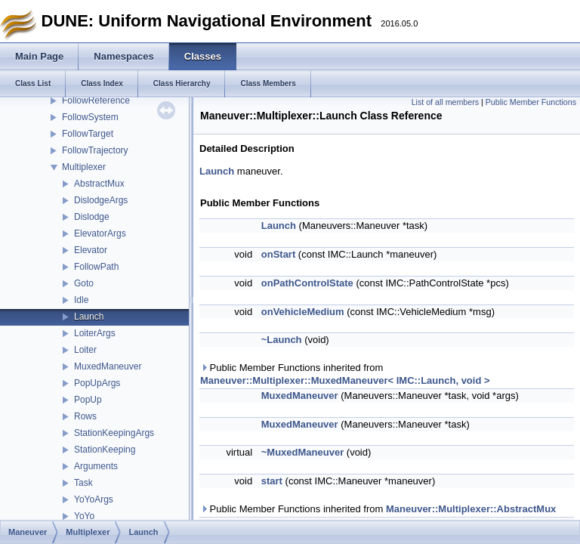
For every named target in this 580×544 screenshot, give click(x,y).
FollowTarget (87, 133)
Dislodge (92, 217)
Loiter (85, 350)
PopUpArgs (97, 383)
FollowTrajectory (95, 150)
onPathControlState (307, 283)
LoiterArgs (95, 333)
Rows (85, 416)
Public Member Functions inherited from (345, 374)
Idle (81, 300)
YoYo (84, 516)
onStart (278, 254)
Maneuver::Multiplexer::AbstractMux (471, 509)
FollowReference (96, 100)
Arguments (96, 466)
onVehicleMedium (302, 311)
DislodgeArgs (101, 200)
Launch (88, 316)
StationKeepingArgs (114, 433)
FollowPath (96, 266)
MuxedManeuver (107, 366)
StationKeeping (104, 449)
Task (83, 483)
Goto (84, 283)
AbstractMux (99, 183)
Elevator (90, 250)
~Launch (281, 339)
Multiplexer (84, 167)
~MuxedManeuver (302, 452)
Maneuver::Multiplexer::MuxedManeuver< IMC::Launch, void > (345, 380)
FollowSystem (90, 117)
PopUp (88, 399)
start (271, 481)
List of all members (445, 102)
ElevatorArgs (100, 233)
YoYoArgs (93, 499)
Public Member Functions (531, 102)
